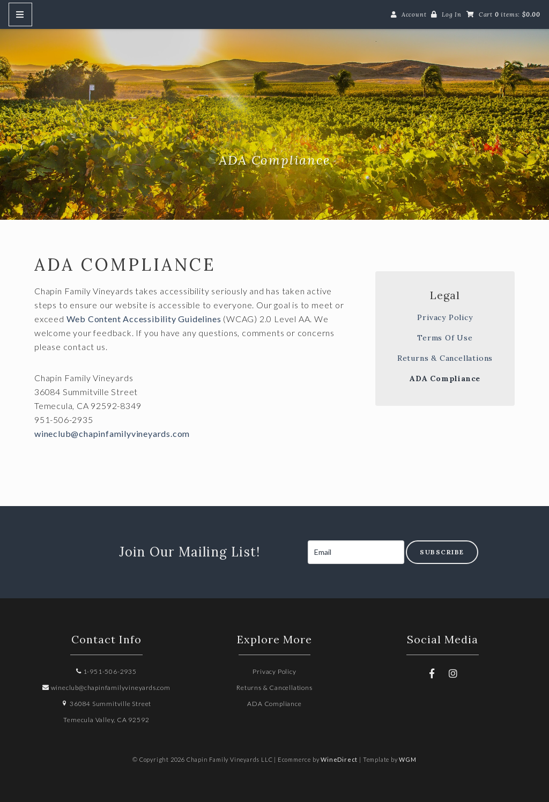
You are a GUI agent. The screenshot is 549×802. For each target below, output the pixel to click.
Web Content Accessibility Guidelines (143, 319)
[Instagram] (453, 673)
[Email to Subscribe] (356, 552)
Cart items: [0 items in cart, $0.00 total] (509, 14)
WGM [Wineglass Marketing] (407, 759)
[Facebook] (432, 673)
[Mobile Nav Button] (20, 14)
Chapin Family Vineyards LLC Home (274, 109)
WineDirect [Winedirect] (339, 759)
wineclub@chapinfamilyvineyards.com (112, 433)
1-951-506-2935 (106, 671)
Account (414, 14)
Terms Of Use (445, 338)
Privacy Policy (444, 317)
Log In (452, 14)
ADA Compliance (445, 378)
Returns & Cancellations (445, 358)
